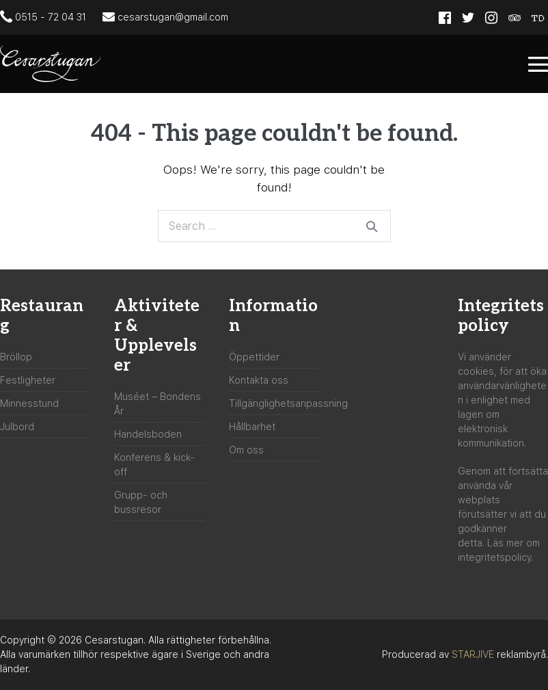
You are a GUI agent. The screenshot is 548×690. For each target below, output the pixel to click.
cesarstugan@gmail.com (165, 16)
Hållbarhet (252, 426)
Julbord (17, 426)
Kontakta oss (258, 380)
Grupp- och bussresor (140, 502)
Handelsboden (148, 434)
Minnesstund (29, 403)
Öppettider (254, 356)
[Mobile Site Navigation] (538, 64)
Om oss (246, 449)
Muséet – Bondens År (157, 403)
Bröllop (16, 356)
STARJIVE (473, 654)
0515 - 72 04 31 (43, 16)
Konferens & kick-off (154, 464)
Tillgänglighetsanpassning (288, 403)
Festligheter (27, 380)
